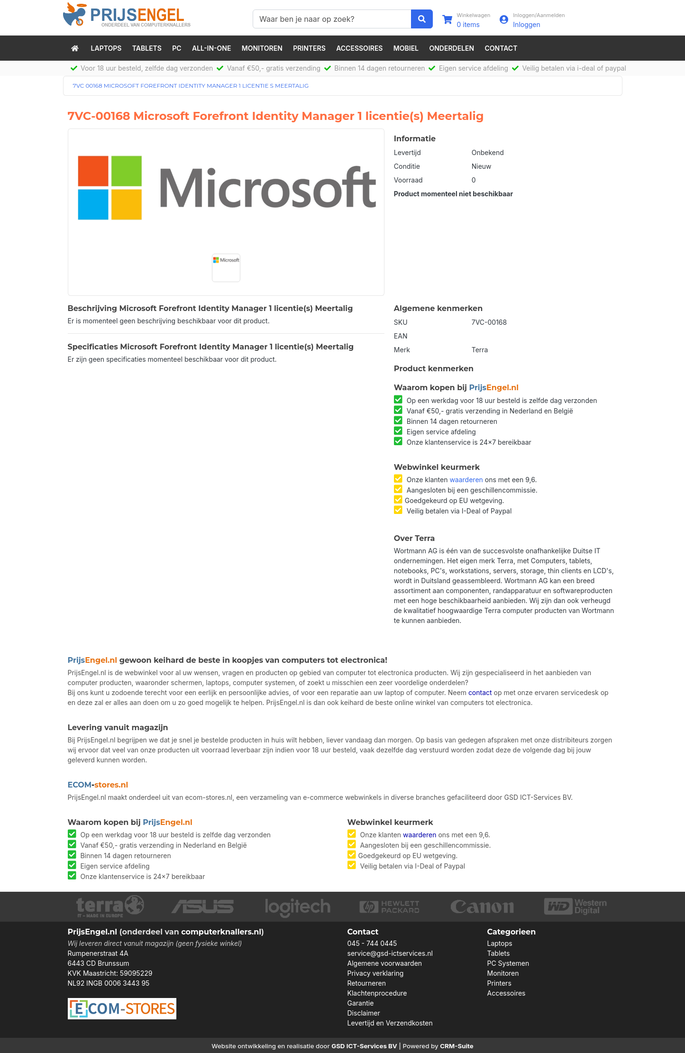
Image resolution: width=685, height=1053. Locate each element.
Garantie (360, 1003)
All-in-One (211, 48)
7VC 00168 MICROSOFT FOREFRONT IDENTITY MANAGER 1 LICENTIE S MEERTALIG (191, 85)
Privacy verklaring (375, 973)
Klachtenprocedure (377, 993)
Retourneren (366, 983)
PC (176, 48)
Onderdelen (451, 48)
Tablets (147, 48)
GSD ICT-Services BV (364, 1046)
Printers (309, 48)
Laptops (106, 48)
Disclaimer (363, 1013)
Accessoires (359, 48)
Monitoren (262, 48)
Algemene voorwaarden (384, 963)
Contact (501, 48)
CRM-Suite (457, 1046)
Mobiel (406, 48)
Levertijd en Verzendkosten (390, 1023)
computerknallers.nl (221, 931)
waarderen (466, 480)
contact (480, 692)
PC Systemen (508, 963)
